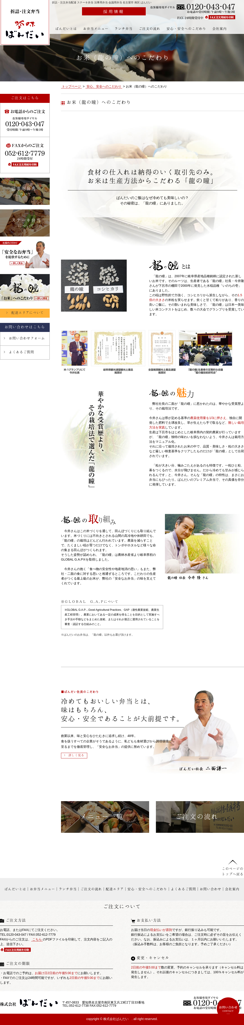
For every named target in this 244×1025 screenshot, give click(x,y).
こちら (37, 939)
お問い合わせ (210, 889)
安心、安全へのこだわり (104, 86)
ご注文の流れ (149, 28)
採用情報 (113, 11)
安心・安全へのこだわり (186, 28)
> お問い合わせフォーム (24, 338)
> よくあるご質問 (19, 352)
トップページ (71, 86)
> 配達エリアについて (25, 312)
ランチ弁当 (124, 28)
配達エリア (115, 889)
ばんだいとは (66, 28)
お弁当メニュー (95, 28)
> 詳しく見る (74, 755)
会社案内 (219, 28)
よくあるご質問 (183, 889)
